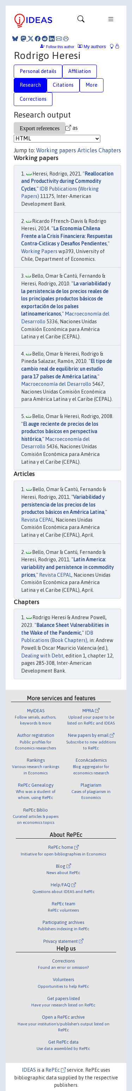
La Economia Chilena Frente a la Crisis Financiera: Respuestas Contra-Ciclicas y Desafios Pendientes (66, 236)
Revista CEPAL (37, 520)
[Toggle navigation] (81, 21)
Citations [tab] (63, 85)
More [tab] (92, 85)
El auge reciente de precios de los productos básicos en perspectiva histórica (59, 431)
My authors (92, 46)
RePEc (55, 1070)
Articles (87, 150)
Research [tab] (30, 85)
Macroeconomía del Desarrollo (56, 384)
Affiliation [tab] (79, 71)
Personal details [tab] (38, 71)
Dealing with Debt (42, 656)
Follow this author (60, 47)
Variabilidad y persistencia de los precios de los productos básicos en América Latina (63, 504)
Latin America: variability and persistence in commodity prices (67, 567)
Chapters (110, 150)
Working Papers (39, 251)
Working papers (56, 150)
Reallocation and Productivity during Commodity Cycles (67, 181)
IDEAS (29, 1070)
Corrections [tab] (33, 99)
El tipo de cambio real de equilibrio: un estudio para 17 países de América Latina (66, 368)
